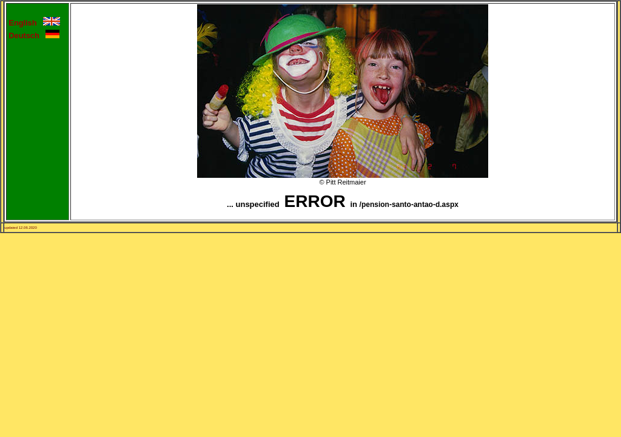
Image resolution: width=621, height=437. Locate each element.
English (25, 22)
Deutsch (26, 35)
